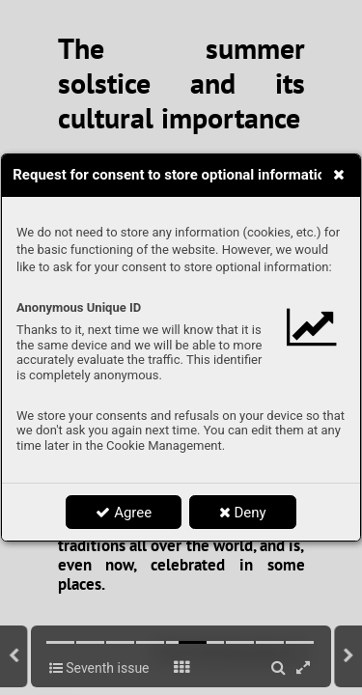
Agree (124, 512)
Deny (242, 512)
